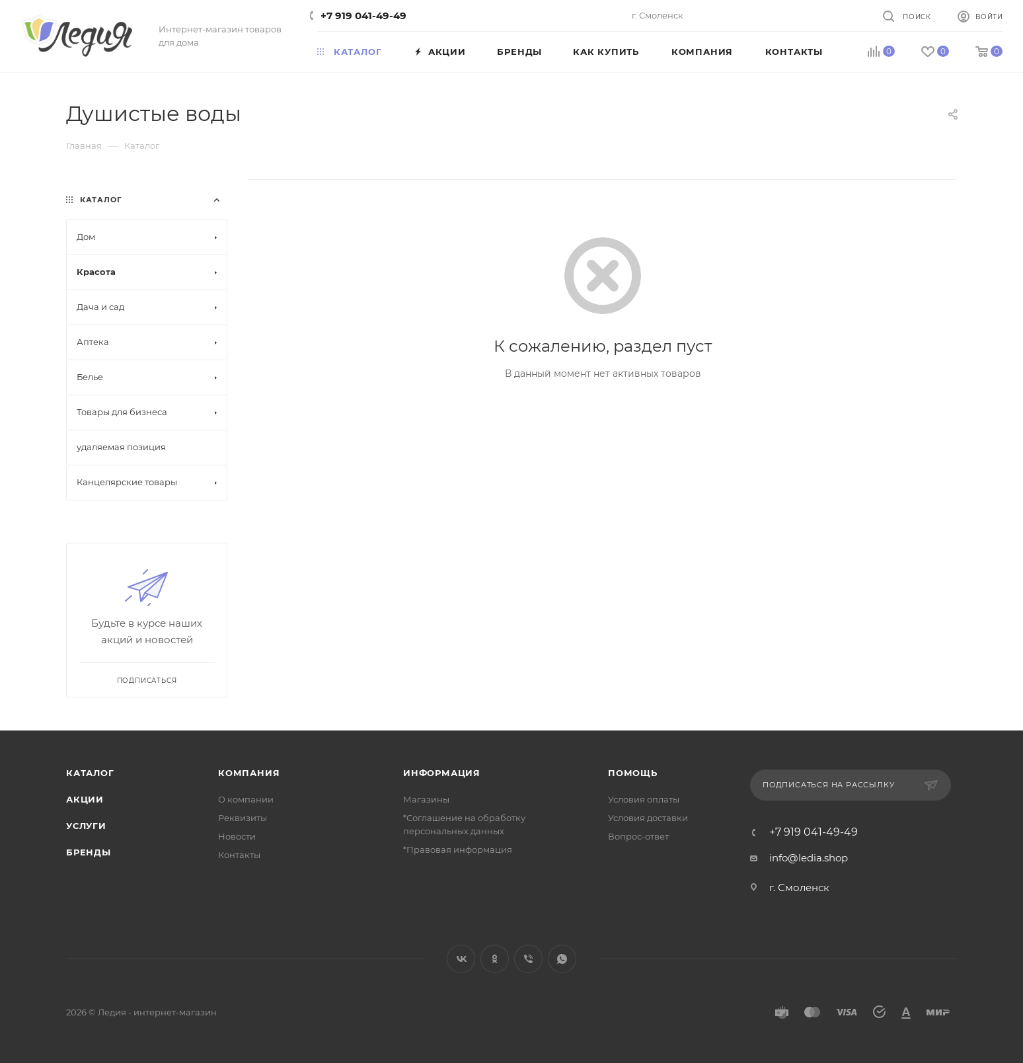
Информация (441, 773)
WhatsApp (562, 959)
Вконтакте (461, 959)
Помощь (633, 773)
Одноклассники (494, 959)
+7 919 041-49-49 (363, 15)
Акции (85, 799)
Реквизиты (242, 817)
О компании (246, 799)
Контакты (239, 854)
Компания (249, 773)
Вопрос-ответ (638, 836)
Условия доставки (648, 817)
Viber (528, 959)
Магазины (426, 799)
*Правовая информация (457, 849)
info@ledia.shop (808, 857)
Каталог (90, 773)
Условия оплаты (643, 799)
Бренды (88, 852)
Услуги (86, 825)
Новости (237, 836)
